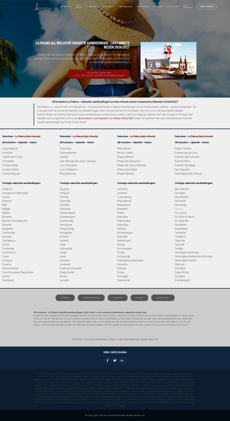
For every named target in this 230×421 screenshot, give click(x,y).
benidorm (38, 379)
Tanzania (180, 232)
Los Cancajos (68, 165)
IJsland (64, 240)
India (63, 244)
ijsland (38, 388)
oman (140, 394)
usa (43, 402)
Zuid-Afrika (181, 272)
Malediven (123, 204)
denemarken (87, 382)
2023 (88, 374)
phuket (181, 394)
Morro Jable (125, 152)
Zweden (180, 276)
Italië (63, 256)
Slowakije (181, 204)
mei (161, 374)
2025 (99, 374)
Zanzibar (180, 268)
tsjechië (169, 399)
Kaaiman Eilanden (71, 268)
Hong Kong (67, 228)
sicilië (47, 399)
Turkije (179, 248)
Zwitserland (182, 280)
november (50, 376)
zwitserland (119, 405)
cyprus (77, 382)
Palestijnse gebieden (130, 260)
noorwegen (132, 394)
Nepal (121, 244)
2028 (116, 374)
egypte (148, 382)
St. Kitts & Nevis (185, 216)
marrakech (189, 391)
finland (174, 382)
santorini (160, 396)
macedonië (98, 391)
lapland (181, 388)
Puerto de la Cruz (186, 152)
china (183, 379)
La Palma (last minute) (27, 136)
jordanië (91, 388)
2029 (122, 374)
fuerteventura (41, 385)
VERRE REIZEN (78, 6)
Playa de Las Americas (131, 165)
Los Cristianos (69, 169)
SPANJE (65, 298)
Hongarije (66, 232)
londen (66, 391)
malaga (116, 391)
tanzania (152, 399)
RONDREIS (158, 6)
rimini (118, 396)
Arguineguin (10, 148)
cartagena (161, 379)
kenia (127, 388)
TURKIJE (117, 298)
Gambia (64, 204)
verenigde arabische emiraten (87, 402)
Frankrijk (65, 200)
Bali (4, 204)
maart (150, 374)
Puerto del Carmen (187, 156)
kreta (138, 388)
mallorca (144, 391)
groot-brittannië (110, 385)
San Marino (182, 189)
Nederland (124, 240)
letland (46, 391)
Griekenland (67, 212)
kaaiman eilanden (104, 388)
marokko (179, 391)
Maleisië (122, 208)
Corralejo (8, 161)
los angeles (76, 391)
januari (134, 374)
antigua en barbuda (125, 376)
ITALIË (139, 298)
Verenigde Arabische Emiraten (194, 256)
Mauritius (122, 224)
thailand (161, 399)
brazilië (91, 379)
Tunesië (179, 244)
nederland (105, 394)
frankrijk (190, 382)
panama (166, 394)
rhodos (111, 396)
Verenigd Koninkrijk (187, 252)
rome (134, 396)
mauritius (52, 394)
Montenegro (125, 232)
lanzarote (163, 388)
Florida (64, 196)
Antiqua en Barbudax (15, 192)
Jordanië (65, 264)
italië (76, 388)
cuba (62, 382)
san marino (149, 396)
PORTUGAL (163, 298)
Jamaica (65, 260)
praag (68, 396)
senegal (190, 396)
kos (132, 388)
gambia (52, 385)
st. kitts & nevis (94, 399)
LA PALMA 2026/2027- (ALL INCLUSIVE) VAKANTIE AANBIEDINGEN (98, 74)
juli (170, 374)
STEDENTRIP (91, 6)
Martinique (124, 220)
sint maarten (108, 399)
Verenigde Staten (186, 260)
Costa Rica (8, 252)
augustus (177, 374)
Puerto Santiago (185, 165)
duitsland (139, 382)
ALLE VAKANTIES (187, 6)
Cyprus (6, 264)
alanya (70, 376)
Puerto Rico (182, 161)
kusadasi (154, 388)
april (156, 374)
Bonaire (7, 216)
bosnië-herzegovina (77, 379)
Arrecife (7, 152)
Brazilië (6, 224)
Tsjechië (180, 240)
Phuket (121, 268)
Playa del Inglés (127, 169)
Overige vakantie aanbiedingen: (21, 183)
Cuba (5, 256)
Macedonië (124, 200)
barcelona (174, 376)
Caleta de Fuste (12, 156)
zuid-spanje (189, 402)
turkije (185, 399)
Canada (7, 236)
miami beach (72, 394)
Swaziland (181, 228)
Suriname (180, 224)
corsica (45, 382)
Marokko (122, 216)
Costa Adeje (10, 165)
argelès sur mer (142, 376)
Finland (64, 192)
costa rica (54, 382)
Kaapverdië (67, 272)
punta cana (101, 396)
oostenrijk (149, 394)
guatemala (136, 385)
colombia (191, 379)
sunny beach (121, 399)
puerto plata (77, 396)
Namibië (122, 236)
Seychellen (182, 196)
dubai (131, 382)
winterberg (133, 402)
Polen (121, 272)
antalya (111, 376)
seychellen (39, 399)
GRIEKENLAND (91, 298)
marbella (160, 391)
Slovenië (180, 200)
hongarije (167, 385)
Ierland (64, 236)
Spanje (179, 208)
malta (151, 391)
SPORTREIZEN (172, 6)
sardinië (169, 396)
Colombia (8, 248)
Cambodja (8, 232)
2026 (105, 374)
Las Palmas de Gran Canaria (77, 161)
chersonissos (173, 379)
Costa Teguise (11, 173)
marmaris (169, 391)
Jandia (64, 156)
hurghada (176, 385)
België (6, 208)
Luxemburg (124, 196)
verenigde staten (109, 402)
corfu (37, 382)
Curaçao (7, 260)
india (45, 388)
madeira (108, 391)
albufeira (78, 376)
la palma (172, 388)
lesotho (38, 391)
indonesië (53, 388)
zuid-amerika (176, 402)
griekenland (96, 385)
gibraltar (73, 385)
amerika (94, 376)
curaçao (69, 382)
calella (107, 379)
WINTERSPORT (143, 6)
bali (166, 376)
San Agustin (182, 169)
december (61, 376)
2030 (127, 374)
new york (121, 394)
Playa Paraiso (125, 173)
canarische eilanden (139, 379)
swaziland (142, 399)
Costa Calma (10, 169)
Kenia (63, 276)
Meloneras (124, 148)
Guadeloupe (67, 216)
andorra (103, 376)
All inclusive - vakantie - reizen (19, 142)
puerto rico (90, 396)
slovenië (55, 399)
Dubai (5, 276)
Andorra (7, 189)
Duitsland (8, 280)
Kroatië (64, 280)
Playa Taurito (183, 148)
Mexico (121, 228)
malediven (125, 391)
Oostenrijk (123, 256)
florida (182, 382)
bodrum (55, 379)
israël (61, 388)
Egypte (64, 189)
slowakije (64, 399)
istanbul (68, 388)
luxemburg (87, 391)
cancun (152, 379)
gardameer (62, 385)
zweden (109, 405)
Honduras (66, 224)
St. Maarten (182, 220)
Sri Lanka (180, 212)
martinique (42, 394)
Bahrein (7, 200)
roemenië (126, 396)
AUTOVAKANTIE (107, 6)
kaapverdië (119, 388)
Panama (122, 264)
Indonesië (66, 248)
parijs (174, 394)
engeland (165, 382)
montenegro (85, 394)
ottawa (158, 394)
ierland (191, 385)
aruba (153, 376)
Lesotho (122, 189)
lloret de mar (56, 391)
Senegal (180, 192)
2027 (111, 374)
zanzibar (154, 402)
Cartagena (8, 240)
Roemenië (123, 280)
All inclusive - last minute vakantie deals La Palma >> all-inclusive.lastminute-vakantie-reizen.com (115, 339)
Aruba (6, 196)
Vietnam (180, 264)
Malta (120, 212)
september (187, 374)
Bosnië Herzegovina (14, 220)
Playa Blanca (125, 156)
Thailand (180, 236)
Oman (121, 252)
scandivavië (180, 396)
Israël (63, 252)
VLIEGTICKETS (207, 6)
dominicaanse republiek (117, 382)
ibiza (184, 385)
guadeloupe (125, 385)
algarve (86, 376)
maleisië (135, 391)
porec (52, 396)
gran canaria (83, 385)
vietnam (122, 402)
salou (140, 396)
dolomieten (99, 382)
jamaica (83, 388)
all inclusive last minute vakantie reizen (67, 374)
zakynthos (144, 402)
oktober (41, 376)
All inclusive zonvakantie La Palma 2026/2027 (105, 118)
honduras (146, 385)
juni (166, 374)
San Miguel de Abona (188, 173)
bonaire (63, 379)
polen (46, 396)
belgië (182, 376)
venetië (50, 402)
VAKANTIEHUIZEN (125, 6)
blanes (47, 379)
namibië (95, 394)
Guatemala (66, 220)
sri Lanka (81, 399)
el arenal (156, 382)
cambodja (116, 379)
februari (142, 374)
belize (189, 376)
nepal (113, 394)
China (5, 244)
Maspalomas (68, 173)
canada (125, 379)
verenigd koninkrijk (63, 402)
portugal (60, 396)
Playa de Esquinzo (129, 161)
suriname (132, 399)
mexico (61, 394)
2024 (94, 374)
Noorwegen (124, 248)
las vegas (189, 388)
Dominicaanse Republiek (17, 272)
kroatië (145, 388)
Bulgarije (7, 228)
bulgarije (100, 379)
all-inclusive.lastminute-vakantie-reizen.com (124, 415)
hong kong (157, 385)
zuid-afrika (164, 402)
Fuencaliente (68, 152)
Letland (122, 192)
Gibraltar (65, 208)
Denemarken (10, 268)
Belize (6, 212)
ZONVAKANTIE (65, 6)
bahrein (160, 376)
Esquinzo (66, 148)
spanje (73, 399)
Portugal (122, 276)
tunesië (178, 399)
